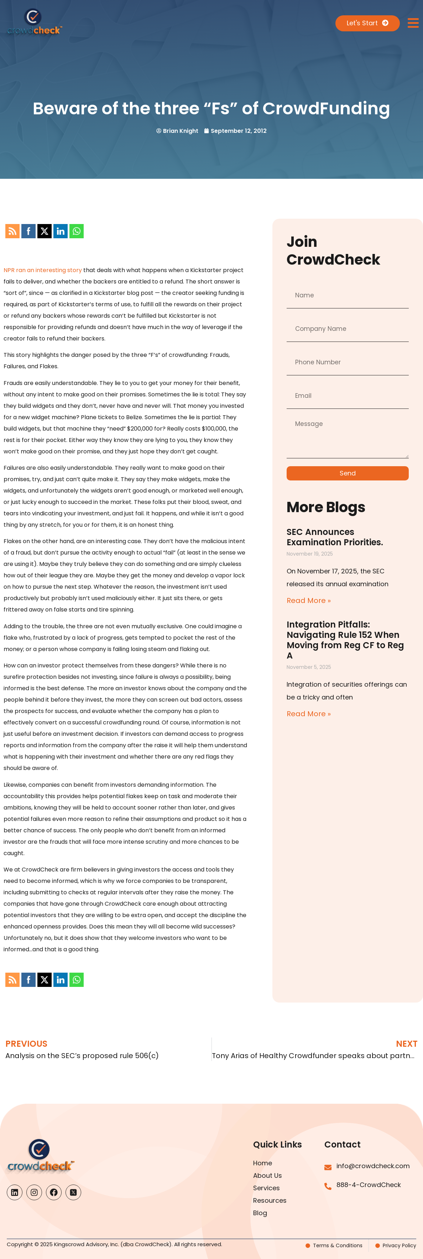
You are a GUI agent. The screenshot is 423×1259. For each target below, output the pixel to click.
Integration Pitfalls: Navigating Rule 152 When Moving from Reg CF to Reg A (345, 640)
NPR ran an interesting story (43, 270)
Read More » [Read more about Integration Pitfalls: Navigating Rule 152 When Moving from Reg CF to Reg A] (309, 714)
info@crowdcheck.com (373, 1165)
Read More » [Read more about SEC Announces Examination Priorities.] (309, 600)
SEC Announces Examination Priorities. (335, 537)
